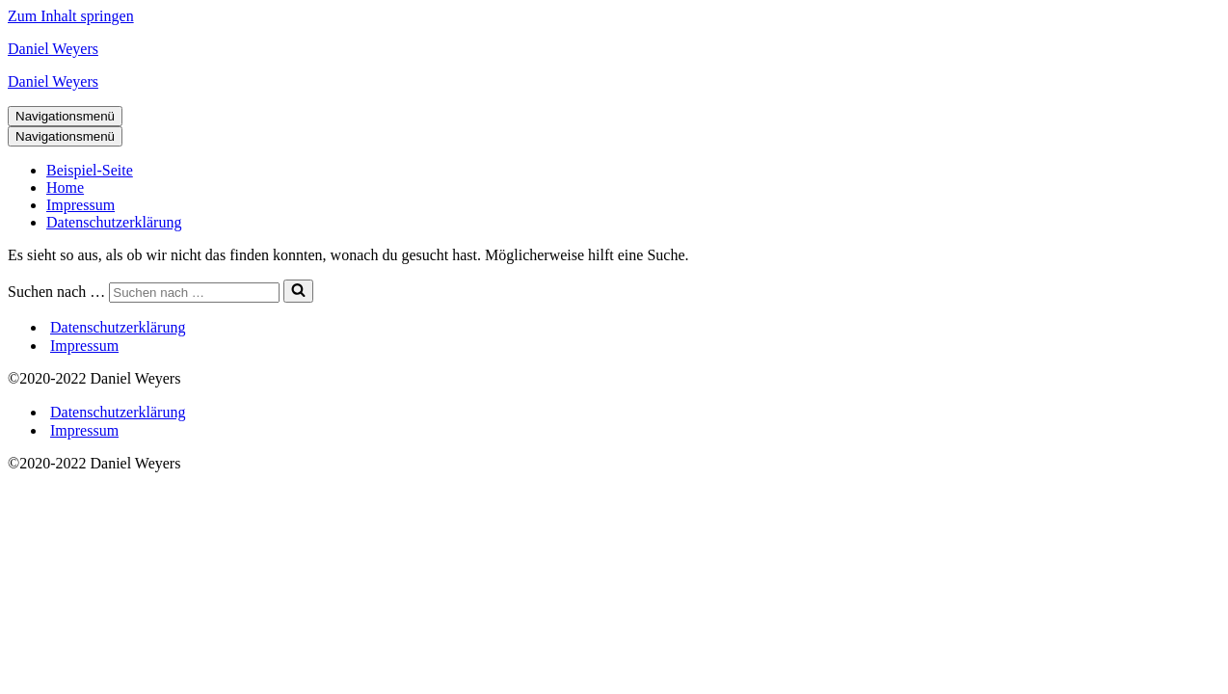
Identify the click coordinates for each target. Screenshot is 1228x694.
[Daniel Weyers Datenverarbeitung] (614, 49)
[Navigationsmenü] (65, 116)
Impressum (80, 205)
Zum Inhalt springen (71, 16)
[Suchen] (194, 292)
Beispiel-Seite (89, 170)
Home (65, 187)
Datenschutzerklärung (113, 222)
